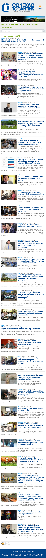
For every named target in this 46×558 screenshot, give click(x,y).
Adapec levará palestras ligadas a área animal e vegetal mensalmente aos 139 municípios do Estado (30, 360)
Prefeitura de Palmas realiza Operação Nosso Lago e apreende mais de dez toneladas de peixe (30, 425)
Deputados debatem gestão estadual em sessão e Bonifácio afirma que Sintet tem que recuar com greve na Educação (30, 497)
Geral (18, 69)
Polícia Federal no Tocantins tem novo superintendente (29, 513)
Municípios (34, 25)
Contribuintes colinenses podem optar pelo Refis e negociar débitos (30, 193)
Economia (19, 190)
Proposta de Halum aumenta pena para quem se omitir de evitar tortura (30, 178)
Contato (27, 25)
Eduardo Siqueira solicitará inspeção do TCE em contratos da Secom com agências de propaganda (30, 244)
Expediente (14, 25)
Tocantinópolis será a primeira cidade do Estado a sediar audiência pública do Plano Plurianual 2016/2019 (30, 277)
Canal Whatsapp (6, 28)
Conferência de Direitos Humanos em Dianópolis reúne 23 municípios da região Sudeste (30, 89)
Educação (19, 52)
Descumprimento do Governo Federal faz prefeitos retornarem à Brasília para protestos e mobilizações (30, 295)
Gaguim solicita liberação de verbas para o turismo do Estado (29, 226)
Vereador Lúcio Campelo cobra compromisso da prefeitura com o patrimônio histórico (30, 442)
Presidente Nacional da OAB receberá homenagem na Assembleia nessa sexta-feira (28, 106)
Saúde (19, 374)
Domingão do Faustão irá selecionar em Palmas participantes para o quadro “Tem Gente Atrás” (30, 74)
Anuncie (21, 25)
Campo (19, 120)
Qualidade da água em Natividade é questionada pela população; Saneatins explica (30, 377)
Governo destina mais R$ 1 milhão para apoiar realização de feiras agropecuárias (30, 313)
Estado (3, 38)
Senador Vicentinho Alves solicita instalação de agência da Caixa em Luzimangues (30, 393)
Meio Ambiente (21, 422)
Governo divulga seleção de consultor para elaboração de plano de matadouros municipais (30, 460)
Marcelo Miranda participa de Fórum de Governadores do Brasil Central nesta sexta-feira (23, 41)
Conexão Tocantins (8, 554)
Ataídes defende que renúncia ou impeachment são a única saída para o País (30, 209)
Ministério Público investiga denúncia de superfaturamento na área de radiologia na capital (20, 328)
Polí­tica (19, 102)
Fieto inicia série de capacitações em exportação (30, 409)
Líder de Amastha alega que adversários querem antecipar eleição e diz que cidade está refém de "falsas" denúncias (30, 528)
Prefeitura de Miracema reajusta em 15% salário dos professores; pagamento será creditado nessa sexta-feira (30, 56)
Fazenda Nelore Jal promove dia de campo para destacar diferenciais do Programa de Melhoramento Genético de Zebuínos (30, 124)
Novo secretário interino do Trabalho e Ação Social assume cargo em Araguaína (29, 342)
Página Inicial (5, 25)
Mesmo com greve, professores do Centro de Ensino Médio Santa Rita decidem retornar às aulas (30, 261)
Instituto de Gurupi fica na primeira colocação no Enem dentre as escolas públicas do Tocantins (30, 161)
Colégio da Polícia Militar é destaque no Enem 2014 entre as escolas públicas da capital (29, 142)
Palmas (3, 325)
